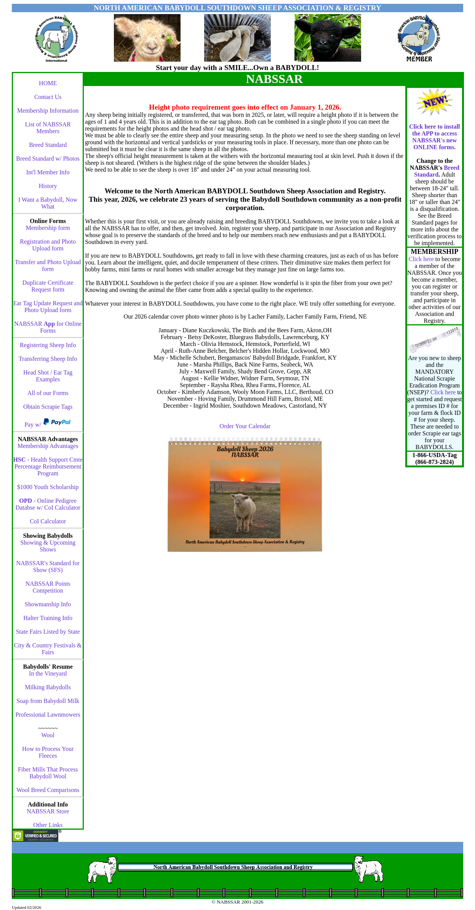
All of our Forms (48, 393)
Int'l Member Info (48, 172)
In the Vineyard (48, 673)
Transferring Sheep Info (48, 358)
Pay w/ (33, 424)
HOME (48, 83)
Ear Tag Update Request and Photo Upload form (48, 306)
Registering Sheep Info (48, 345)
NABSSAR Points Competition (48, 587)
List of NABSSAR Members (48, 127)
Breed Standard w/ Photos (48, 158)
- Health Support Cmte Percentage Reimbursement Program (48, 466)
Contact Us (48, 97)
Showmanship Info (48, 604)
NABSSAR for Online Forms (48, 327)
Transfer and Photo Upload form (48, 265)
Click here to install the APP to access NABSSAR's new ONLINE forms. (434, 136)
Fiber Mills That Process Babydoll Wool (48, 772)
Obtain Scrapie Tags (47, 406)
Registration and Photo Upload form (48, 245)
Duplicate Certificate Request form (48, 286)
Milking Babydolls (47, 687)
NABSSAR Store (48, 811)
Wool (48, 735)
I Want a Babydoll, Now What (47, 203)
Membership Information (47, 110)
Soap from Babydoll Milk (47, 701)
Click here (421, 259)
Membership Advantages (48, 446)
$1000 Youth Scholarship (47, 487)
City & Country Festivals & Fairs (48, 648)
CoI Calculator (48, 521)
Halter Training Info (47, 618)
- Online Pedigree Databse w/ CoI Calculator (48, 504)
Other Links (47, 825)
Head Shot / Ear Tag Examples (47, 375)
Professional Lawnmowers (48, 714)
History (48, 186)
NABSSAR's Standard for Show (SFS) (47, 566)
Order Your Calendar (245, 426)
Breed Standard (48, 145)
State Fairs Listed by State (48, 631)
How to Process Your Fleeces (48, 752)
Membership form (48, 228)
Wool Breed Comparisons (47, 790)
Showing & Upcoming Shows (47, 546)
